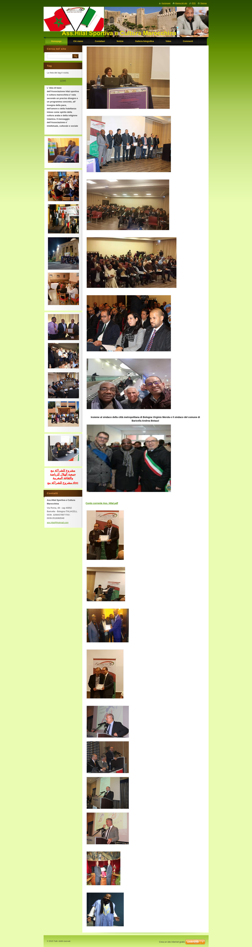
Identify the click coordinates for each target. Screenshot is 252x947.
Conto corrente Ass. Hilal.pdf (102, 503)
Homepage (166, 3)
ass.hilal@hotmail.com (58, 522)
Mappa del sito (181, 3)
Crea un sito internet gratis (172, 942)
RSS (194, 3)
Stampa (203, 3)
